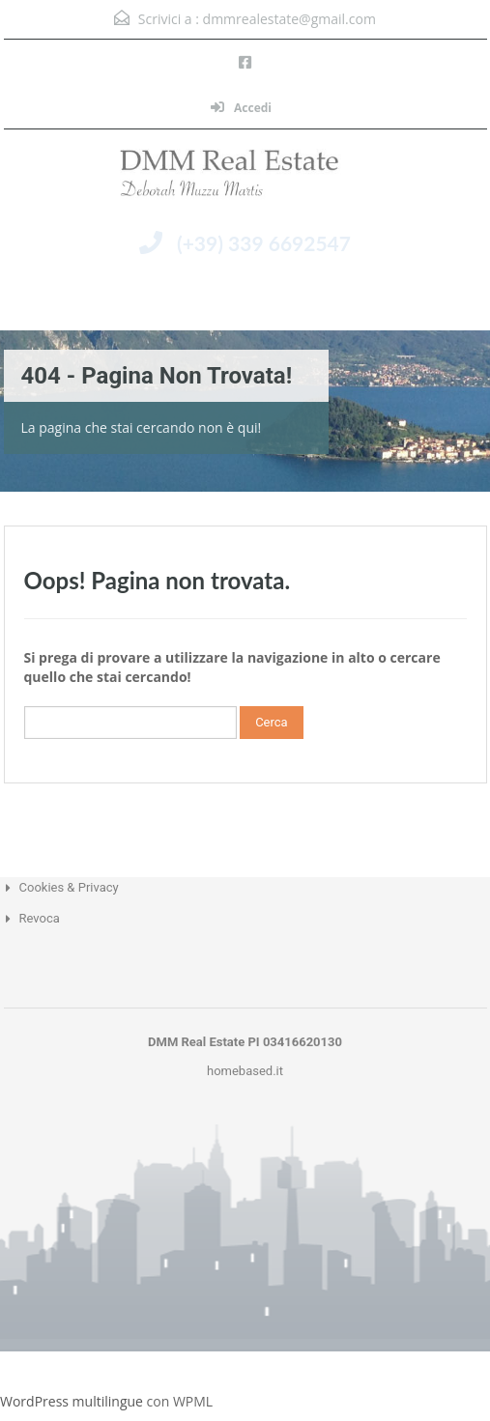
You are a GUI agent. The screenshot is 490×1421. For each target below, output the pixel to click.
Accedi (241, 107)
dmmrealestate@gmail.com (289, 19)
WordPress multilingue (71, 1401)
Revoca (39, 918)
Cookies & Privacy (69, 887)
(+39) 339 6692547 (264, 243)
